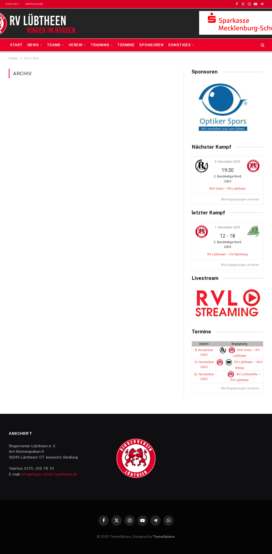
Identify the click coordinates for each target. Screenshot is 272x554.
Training (100, 45)
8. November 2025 (227, 161)
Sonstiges (179, 45)
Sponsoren (151, 45)
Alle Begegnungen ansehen (240, 199)
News (33, 45)
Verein (76, 45)
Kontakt (12, 4)
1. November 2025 (227, 227)
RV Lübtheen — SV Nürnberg (227, 254)
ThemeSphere (164, 537)
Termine (126, 45)
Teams (53, 45)
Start (16, 45)
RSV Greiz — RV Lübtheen (227, 188)
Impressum (34, 4)
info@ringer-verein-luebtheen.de (49, 474)
